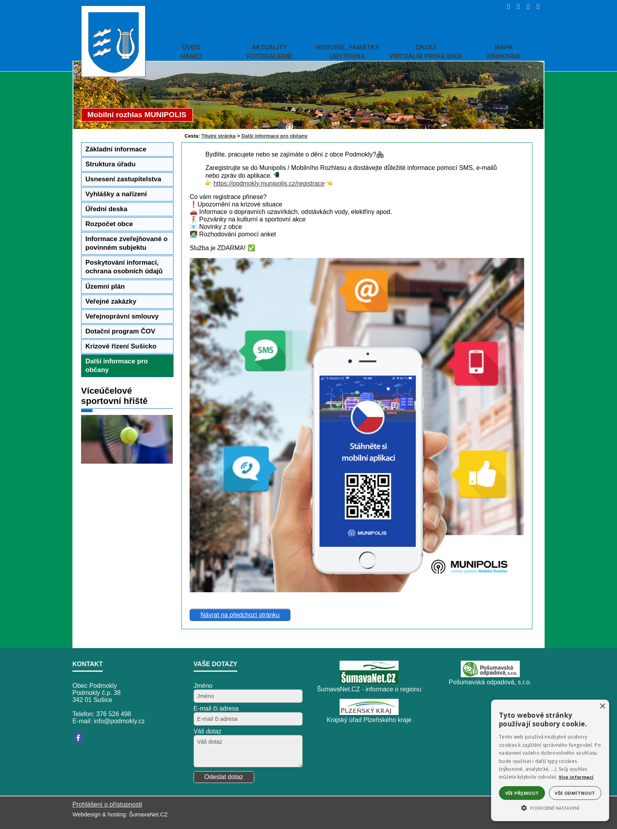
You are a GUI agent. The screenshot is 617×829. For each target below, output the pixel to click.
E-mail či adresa (216, 708)
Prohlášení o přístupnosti (107, 804)
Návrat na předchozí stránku (239, 615)
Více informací (576, 777)
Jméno (203, 685)
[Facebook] (78, 738)
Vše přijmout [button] (522, 793)
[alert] (550, 760)
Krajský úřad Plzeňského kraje (369, 720)
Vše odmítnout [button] (575, 793)
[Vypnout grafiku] (516, 6)
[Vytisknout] (536, 6)
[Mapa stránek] (526, 6)
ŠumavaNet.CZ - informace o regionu (369, 689)
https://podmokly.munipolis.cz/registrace (268, 183)
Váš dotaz (208, 731)
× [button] (602, 706)
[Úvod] (506, 6)
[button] (550, 807)
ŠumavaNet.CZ (148, 814)
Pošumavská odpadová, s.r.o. (490, 682)
